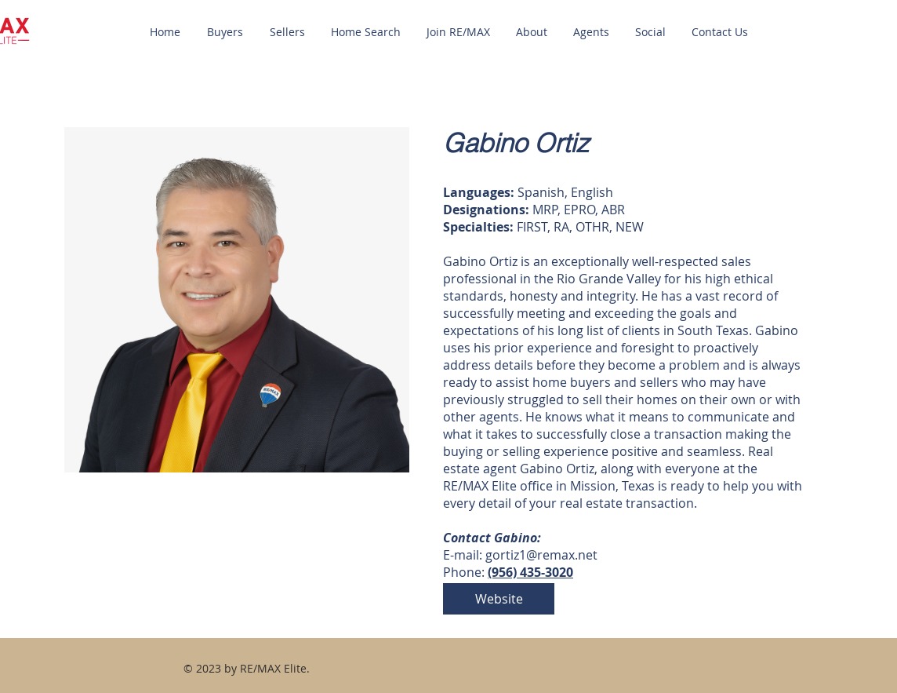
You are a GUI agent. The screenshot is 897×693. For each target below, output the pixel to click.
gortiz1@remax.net (541, 555)
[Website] (498, 599)
